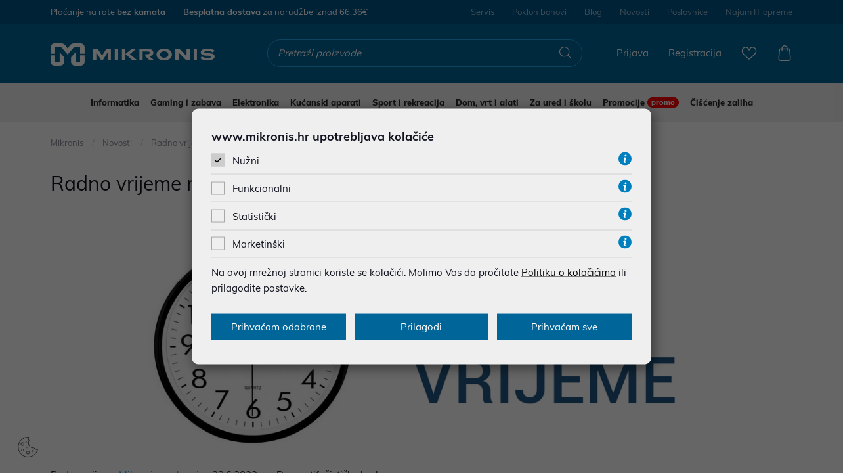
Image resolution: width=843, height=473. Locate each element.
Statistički (254, 216)
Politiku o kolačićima (568, 271)
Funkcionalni (261, 188)
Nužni (245, 160)
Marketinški (258, 243)
